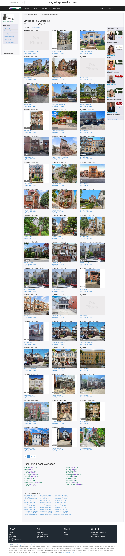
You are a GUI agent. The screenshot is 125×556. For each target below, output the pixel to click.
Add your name (112, 119)
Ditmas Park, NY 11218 (61, 509)
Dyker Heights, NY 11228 (31, 511)
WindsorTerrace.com (75, 484)
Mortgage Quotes (14, 538)
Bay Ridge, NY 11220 (30, 497)
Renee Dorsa (111, 55)
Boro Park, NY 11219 (61, 498)
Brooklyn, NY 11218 (29, 502)
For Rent (36, 8)
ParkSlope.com (29, 480)
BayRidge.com (29, 469)
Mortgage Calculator (15, 540)
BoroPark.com (31, 473)
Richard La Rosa (112, 112)
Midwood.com (71, 478)
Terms (73, 552)
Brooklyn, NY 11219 (29, 505)
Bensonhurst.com (30, 471)
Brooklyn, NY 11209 (29, 504)
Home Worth (40, 532)
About (65, 532)
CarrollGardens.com (73, 473)
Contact (66, 534)
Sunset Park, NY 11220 (30, 513)
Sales (11, 532)
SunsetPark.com (72, 482)
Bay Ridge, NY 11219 (61, 495)
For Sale (27, 8)
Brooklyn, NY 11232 (29, 507)
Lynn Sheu (110, 71)
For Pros (111, 8)
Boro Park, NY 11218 (45, 498)
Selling (102, 8)
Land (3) (6, 34)
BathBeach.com (30, 467)
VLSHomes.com (66, 552)
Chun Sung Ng (111, 84)
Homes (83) (7, 28)
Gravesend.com (31, 476)
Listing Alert (12, 536)
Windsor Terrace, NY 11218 (31, 514)
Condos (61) (7, 31)
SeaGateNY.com (72, 480)
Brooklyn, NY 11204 (60, 502)
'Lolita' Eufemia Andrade (114, 41)
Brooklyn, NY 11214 (44, 504)
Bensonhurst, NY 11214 (30, 498)
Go (22, 2)
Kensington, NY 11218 (45, 511)
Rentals (11, 534)
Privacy (79, 552)
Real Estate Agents (42, 534)
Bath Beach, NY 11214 (30, 495)
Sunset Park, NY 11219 (61, 511)
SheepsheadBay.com (33, 482)
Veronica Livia (111, 97)
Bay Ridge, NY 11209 (45, 495)
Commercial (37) (8, 37)
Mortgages (46, 8)
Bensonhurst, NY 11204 (62, 497)
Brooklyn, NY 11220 (60, 500)
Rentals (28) (7, 39)
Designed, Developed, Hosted (26, 545)
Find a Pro (56, 8)
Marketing (39, 538)
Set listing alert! (35, 27)
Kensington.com (71, 476)
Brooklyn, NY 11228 (44, 502)
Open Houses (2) (8, 42)
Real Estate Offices (42, 536)
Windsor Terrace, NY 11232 (47, 514)
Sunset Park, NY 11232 (45, 513)
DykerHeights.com (31, 475)
